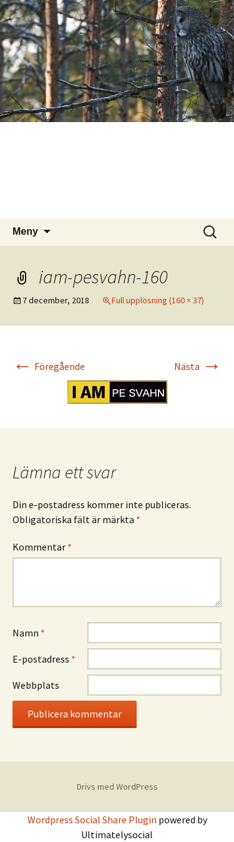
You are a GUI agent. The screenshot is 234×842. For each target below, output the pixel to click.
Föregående (48, 366)
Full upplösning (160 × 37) (158, 300)
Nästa (198, 366)
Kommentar (42, 547)
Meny (25, 231)
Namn (28, 633)
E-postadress (44, 659)
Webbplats (35, 685)
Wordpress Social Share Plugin (92, 819)
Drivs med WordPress (117, 786)
